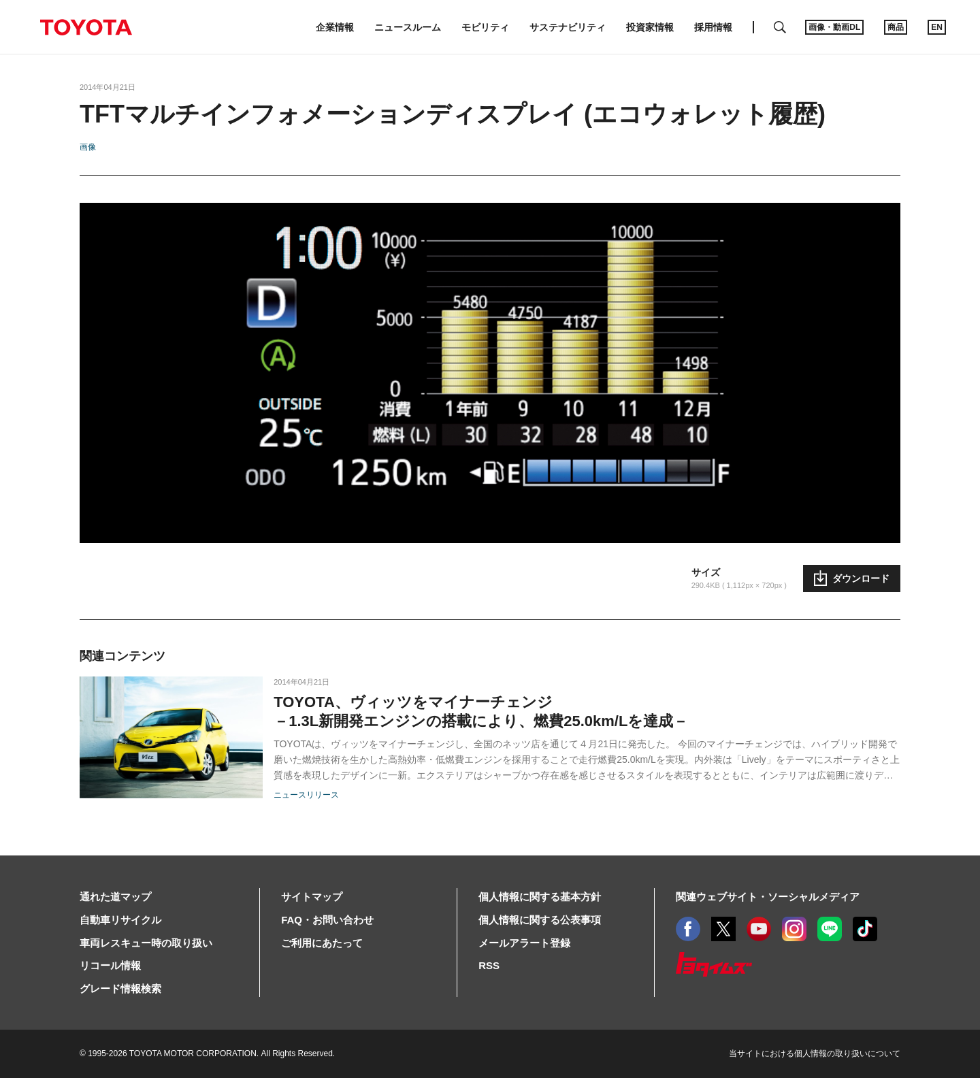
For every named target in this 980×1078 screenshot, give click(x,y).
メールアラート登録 (524, 943)
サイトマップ (311, 896)
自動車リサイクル (120, 920)
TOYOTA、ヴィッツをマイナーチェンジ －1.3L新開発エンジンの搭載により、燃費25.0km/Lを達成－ (481, 711)
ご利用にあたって (322, 943)
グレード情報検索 (120, 988)
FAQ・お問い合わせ (327, 920)
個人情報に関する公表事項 (539, 920)
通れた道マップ (115, 896)
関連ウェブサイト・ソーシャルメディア (768, 896)
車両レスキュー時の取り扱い (146, 943)
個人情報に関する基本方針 (539, 896)
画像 (88, 147)
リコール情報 (110, 965)
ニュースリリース (306, 795)
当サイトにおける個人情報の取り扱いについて (814, 1053)
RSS (489, 965)
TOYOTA (85, 27)
